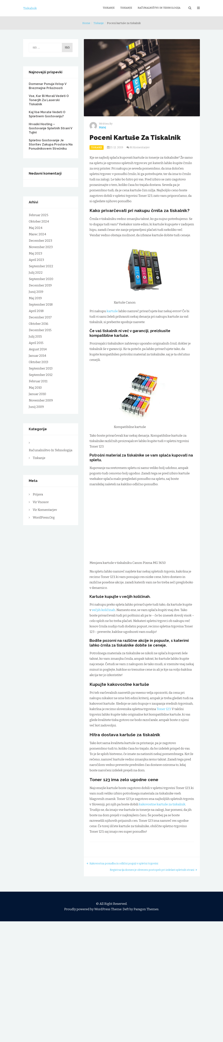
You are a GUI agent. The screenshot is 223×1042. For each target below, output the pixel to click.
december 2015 (40, 330)
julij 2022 (36, 273)
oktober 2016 (38, 324)
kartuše (112, 311)
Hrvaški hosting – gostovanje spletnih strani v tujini (50, 128)
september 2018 (41, 305)
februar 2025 (38, 215)
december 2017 (40, 317)
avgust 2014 (38, 349)
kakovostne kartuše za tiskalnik (162, 804)
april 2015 (36, 343)
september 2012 (41, 375)
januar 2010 (37, 394)
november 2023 (41, 247)
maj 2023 (35, 253)
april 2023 (36, 260)
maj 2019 (35, 298)
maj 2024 (35, 228)
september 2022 (41, 266)
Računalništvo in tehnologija (159, 7)
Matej (102, 127)
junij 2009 (36, 407)
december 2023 (40, 241)
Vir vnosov (41, 502)
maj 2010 (35, 388)
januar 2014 (37, 356)
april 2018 (36, 311)
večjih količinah (103, 610)
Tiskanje (109, 7)
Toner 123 (164, 709)
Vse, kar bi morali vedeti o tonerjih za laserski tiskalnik (49, 100)
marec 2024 (37, 234)
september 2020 (41, 279)
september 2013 (40, 368)
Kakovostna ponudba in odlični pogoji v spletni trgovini (124, 863)
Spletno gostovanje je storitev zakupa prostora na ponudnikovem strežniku (51, 144)
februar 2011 (38, 381)
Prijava (38, 494)
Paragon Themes (146, 909)
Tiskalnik (30, 8)
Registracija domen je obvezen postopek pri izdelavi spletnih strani (152, 870)
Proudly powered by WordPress (87, 909)
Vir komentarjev (45, 510)
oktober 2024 (39, 221)
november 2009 (41, 400)
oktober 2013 (38, 362)
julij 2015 (35, 336)
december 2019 (40, 285)
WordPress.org (44, 517)
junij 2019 (36, 292)
